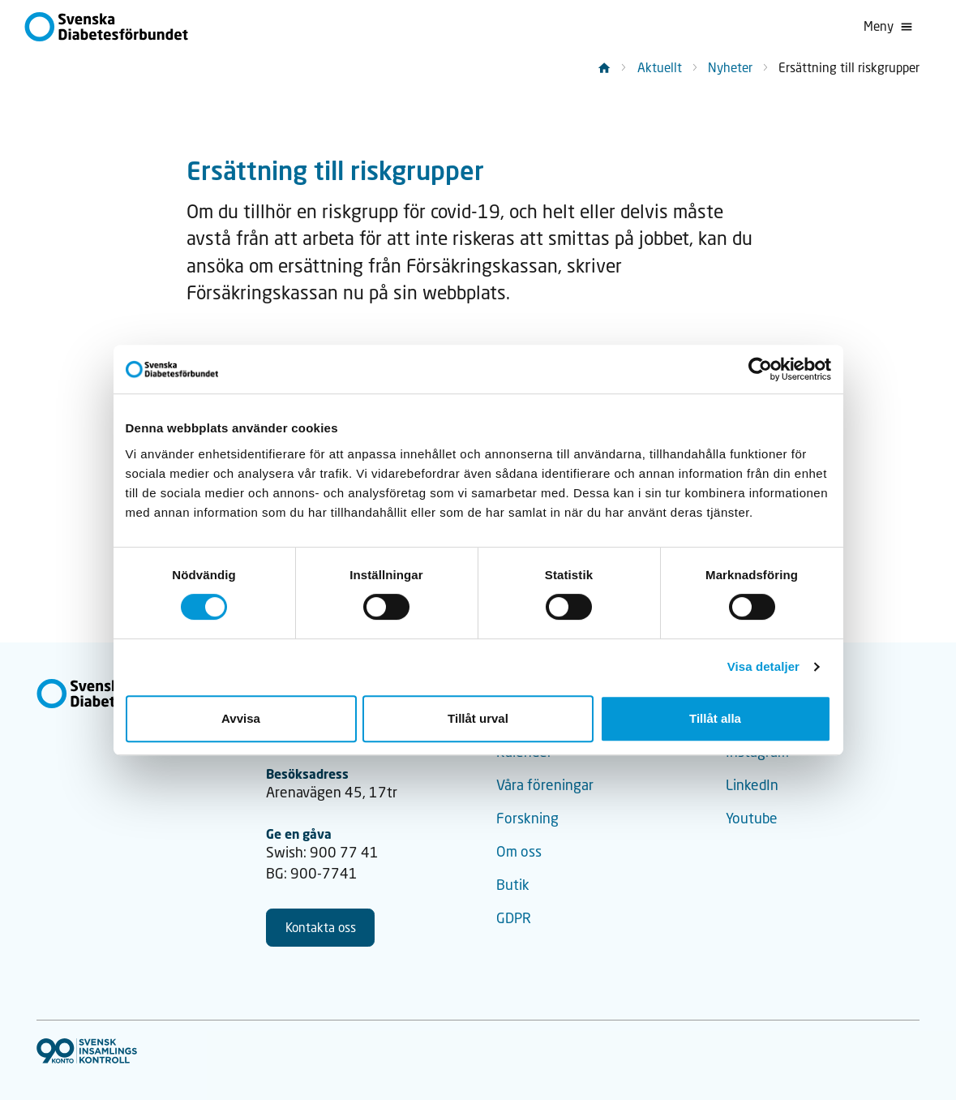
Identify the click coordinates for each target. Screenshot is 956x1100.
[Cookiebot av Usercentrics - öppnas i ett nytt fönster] (760, 369)
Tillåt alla (715, 718)
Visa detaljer (763, 666)
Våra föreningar (545, 784)
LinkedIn (752, 784)
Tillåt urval (478, 718)
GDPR (513, 917)
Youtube (752, 818)
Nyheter (730, 67)
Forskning (527, 818)
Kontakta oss (320, 927)
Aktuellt (659, 67)
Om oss (519, 851)
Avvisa (240, 718)
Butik (512, 884)
